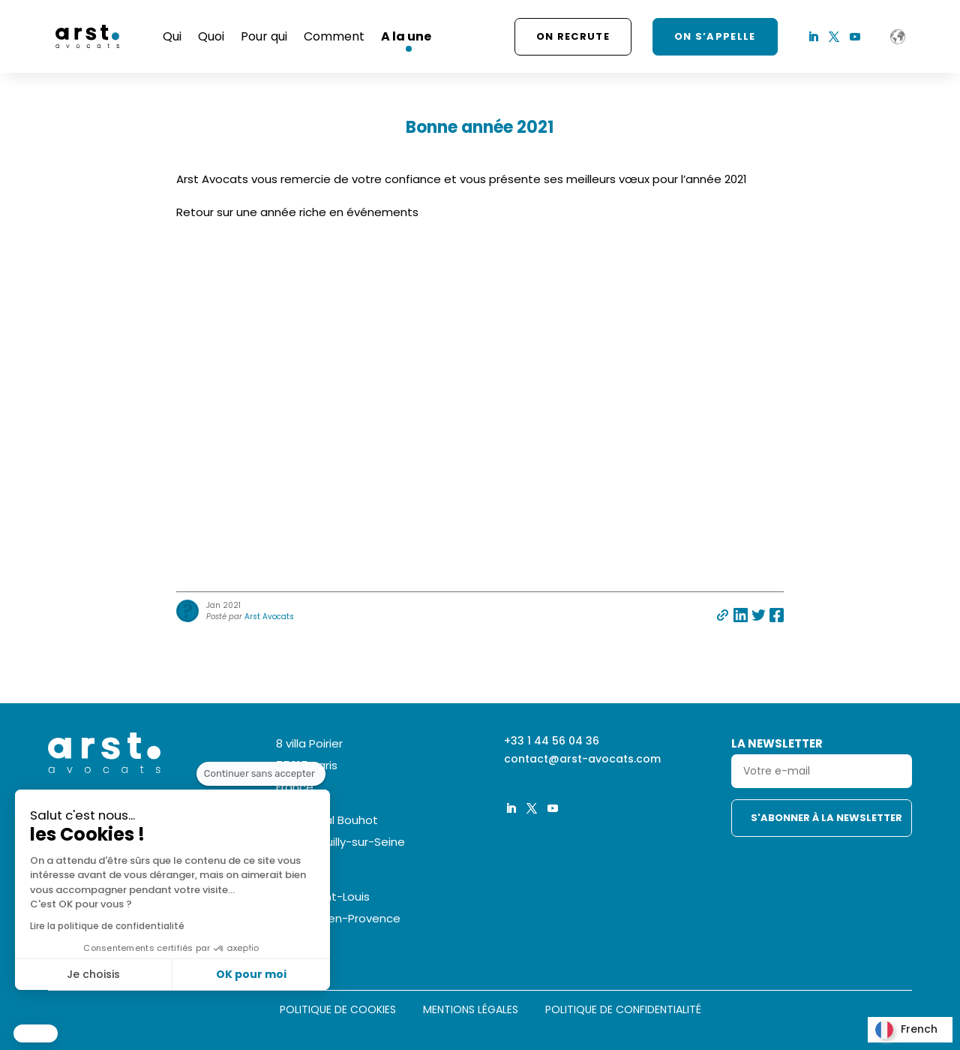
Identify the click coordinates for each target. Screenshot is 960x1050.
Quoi (211, 36)
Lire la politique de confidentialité (105, 925)
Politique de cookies (338, 1010)
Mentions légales (470, 1010)
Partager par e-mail (723, 615)
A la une (406, 36)
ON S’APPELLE (715, 36)
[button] (36, 1033)
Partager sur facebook (777, 615)
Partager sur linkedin (741, 615)
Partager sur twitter (759, 615)
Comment (334, 36)
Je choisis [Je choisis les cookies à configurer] (91, 974)
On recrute (573, 36)
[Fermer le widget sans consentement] (261, 802)
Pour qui (264, 36)
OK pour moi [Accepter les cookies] (249, 974)
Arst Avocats (269, 616)
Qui (172, 36)
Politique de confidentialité (623, 1010)
